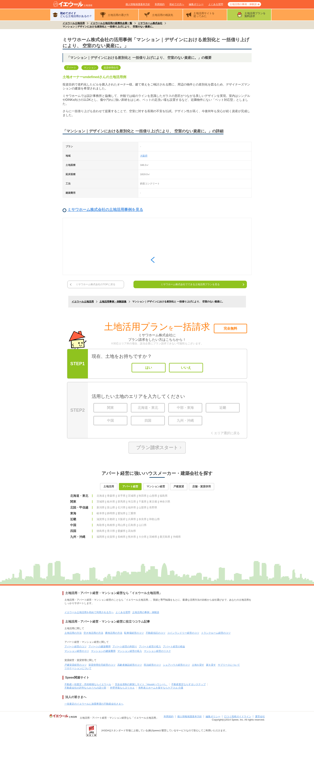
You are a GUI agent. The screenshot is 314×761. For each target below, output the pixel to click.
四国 (147, 420)
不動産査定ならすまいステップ (188, 684)
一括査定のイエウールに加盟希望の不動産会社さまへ (93, 703)
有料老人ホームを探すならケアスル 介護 (160, 687)
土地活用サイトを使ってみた (204, 15)
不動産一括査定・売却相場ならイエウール (87, 684)
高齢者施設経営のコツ (129, 664)
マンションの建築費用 (103, 651)
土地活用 (108, 486)
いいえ (186, 368)
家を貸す (211, 664)
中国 (110, 420)
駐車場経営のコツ (134, 632)
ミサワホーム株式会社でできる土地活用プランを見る (190, 284)
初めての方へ (176, 4)
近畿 (222, 408)
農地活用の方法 (113, 632)
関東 (110, 408)
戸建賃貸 (178, 486)
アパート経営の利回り (124, 646)
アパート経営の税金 (174, 646)
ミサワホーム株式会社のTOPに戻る (95, 284)
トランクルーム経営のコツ (216, 632)
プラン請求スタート (157, 447)
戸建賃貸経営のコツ (75, 664)
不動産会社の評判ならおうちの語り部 (85, 687)
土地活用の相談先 (162, 14)
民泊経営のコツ (152, 664)
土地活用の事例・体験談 (243, 4)
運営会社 (260, 716)
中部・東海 (185, 408)
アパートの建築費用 (99, 646)
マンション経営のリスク (157, 651)
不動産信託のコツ (155, 632)
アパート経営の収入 (150, 646)
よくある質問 (215, 4)
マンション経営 (156, 486)
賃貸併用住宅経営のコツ (102, 664)
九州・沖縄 (185, 420)
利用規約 (160, 4)
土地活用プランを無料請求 (255, 15)
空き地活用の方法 (93, 632)
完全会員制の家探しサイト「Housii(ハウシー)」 (141, 684)
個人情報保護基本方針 (138, 4)
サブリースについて (229, 664)
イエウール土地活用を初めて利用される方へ (89, 612)
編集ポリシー (196, 4)
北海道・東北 (148, 408)
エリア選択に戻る (226, 433)
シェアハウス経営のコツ (176, 664)
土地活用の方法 (73, 632)
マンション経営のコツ (76, 651)
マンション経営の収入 (129, 651)
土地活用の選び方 (118, 14)
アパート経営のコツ (75, 646)
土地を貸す (198, 664)
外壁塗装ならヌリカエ (122, 687)
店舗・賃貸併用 (201, 486)
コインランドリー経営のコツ (183, 632)
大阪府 (143, 155)
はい (148, 368)
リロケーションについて (77, 668)
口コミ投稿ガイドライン (237, 716)
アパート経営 (130, 486)
